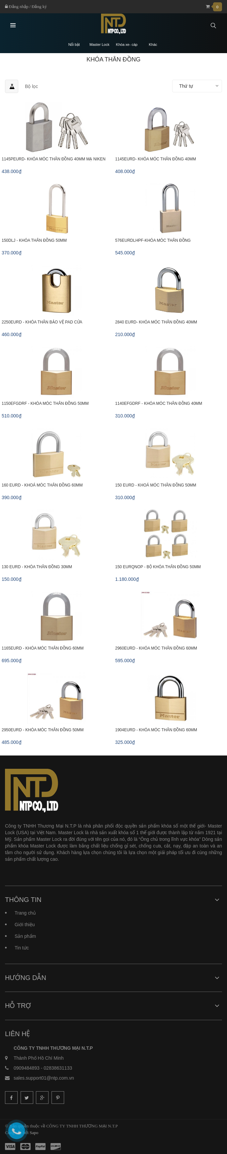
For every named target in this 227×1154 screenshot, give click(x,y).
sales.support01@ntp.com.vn (44, 1078)
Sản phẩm (25, 936)
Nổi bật (74, 45)
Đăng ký (39, 6)
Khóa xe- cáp (127, 45)
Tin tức (22, 947)
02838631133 (58, 1068)
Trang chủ (25, 913)
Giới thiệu (25, 924)
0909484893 (27, 1068)
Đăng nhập (16, 6)
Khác (153, 45)
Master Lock (99, 45)
